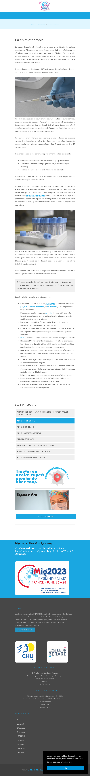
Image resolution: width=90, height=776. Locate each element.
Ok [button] (65, 768)
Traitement (21, 732)
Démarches (21, 740)
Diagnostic (21, 728)
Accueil (33, 25)
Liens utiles (21, 744)
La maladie (21, 724)
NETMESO (21, 736)
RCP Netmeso (46, 517)
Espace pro (21, 748)
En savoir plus (25, 630)
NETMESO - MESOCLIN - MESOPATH (41, 770)
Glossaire (20, 752)
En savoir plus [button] (67, 762)
